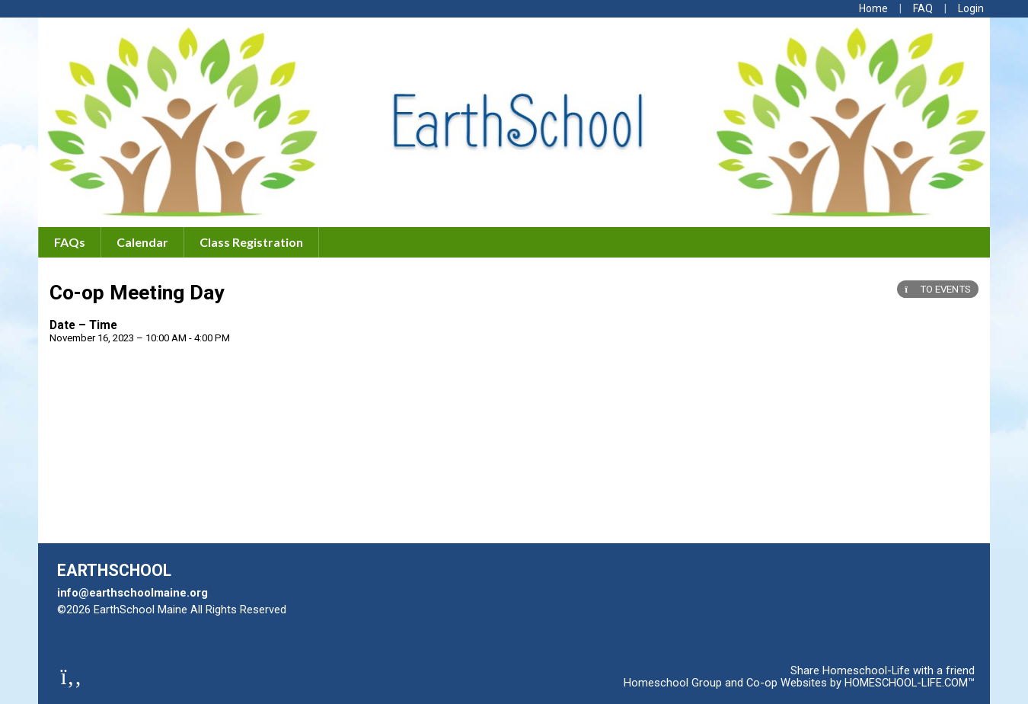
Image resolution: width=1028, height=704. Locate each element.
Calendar (142, 242)
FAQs (69, 242)
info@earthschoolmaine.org (132, 593)
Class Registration (251, 242)
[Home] (873, 8)
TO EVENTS (938, 289)
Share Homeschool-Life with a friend (882, 670)
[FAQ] (923, 8)
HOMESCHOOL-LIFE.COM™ (909, 683)
